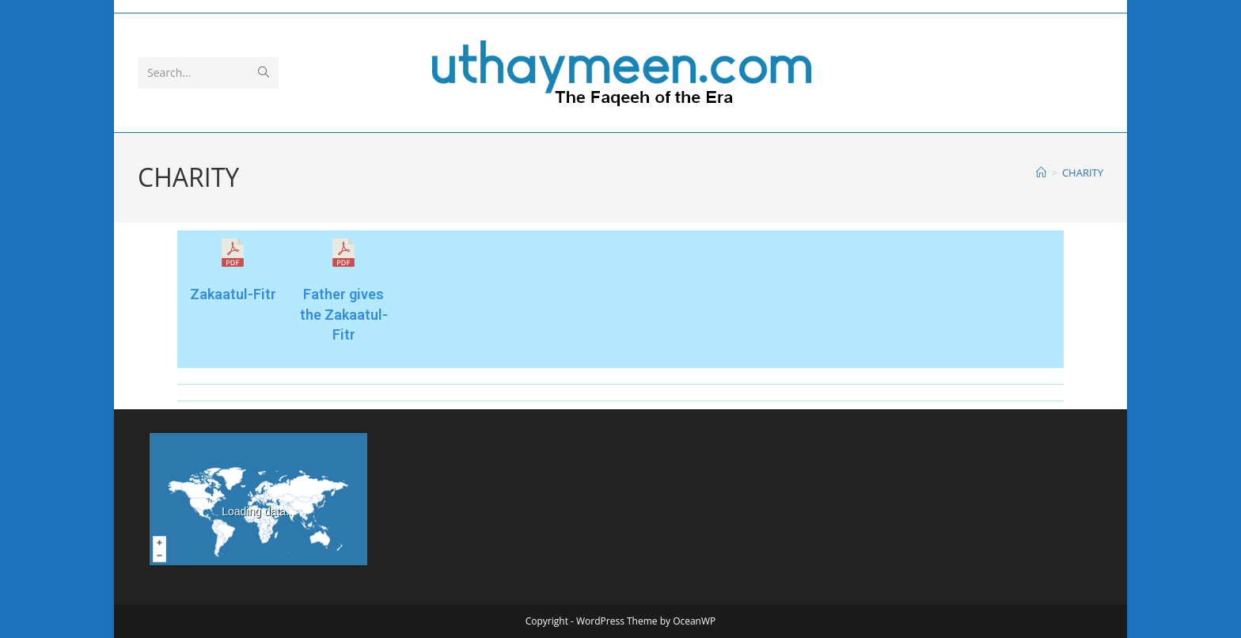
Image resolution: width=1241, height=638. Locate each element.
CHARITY (1082, 172)
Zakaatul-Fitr (233, 294)
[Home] (1041, 172)
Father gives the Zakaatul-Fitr (344, 314)
